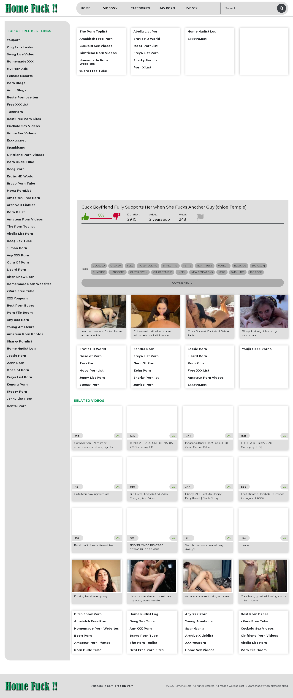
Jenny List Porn (19, 398)
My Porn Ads (17, 69)
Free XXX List (17, 104)
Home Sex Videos (21, 133)
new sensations (202, 272)
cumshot (99, 272)
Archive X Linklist (21, 205)
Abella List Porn (20, 233)
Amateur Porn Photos (25, 334)
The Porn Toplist (21, 226)
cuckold (99, 265)
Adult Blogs (16, 90)
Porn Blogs (16, 83)
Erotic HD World (20, 176)
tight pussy (204, 265)
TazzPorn (15, 112)
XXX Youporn (17, 298)
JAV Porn (167, 8)
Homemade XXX (20, 61)
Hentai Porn (17, 406)
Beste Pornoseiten (22, 97)
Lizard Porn (16, 269)
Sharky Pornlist (19, 341)
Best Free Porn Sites (24, 119)
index (181, 272)
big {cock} (258, 265)
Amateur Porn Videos (25, 219)
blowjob (240, 265)
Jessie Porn (16, 355)
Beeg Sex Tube (19, 241)
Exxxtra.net (16, 140)
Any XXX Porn (18, 255)
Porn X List (16, 212)
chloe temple (162, 272)
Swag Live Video (20, 54)
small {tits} (170, 265)
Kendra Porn (17, 384)
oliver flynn (138, 272)
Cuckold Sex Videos (23, 126)
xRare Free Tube (20, 291)
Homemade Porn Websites (29, 284)
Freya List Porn (19, 377)
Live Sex (191, 8)
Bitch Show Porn (20, 277)
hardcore (117, 272)
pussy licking (148, 265)
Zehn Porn (15, 363)
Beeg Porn (15, 169)
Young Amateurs (20, 327)
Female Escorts (20, 76)
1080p (222, 272)
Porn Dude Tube (20, 162)
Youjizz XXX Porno (257, 349)
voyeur (223, 265)
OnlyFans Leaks (20, 47)
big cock (256, 272)
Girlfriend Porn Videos (25, 155)
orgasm (116, 265)
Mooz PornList (19, 190)
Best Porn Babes (21, 305)
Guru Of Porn (18, 262)
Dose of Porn (18, 370)
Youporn (14, 40)
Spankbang (16, 147)
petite (187, 265)
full (130, 265)
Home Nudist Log (21, 348)
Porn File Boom (20, 312)
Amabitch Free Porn (23, 198)
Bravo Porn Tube (21, 183)
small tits (237, 272)
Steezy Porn (17, 391)
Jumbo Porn (17, 248)
